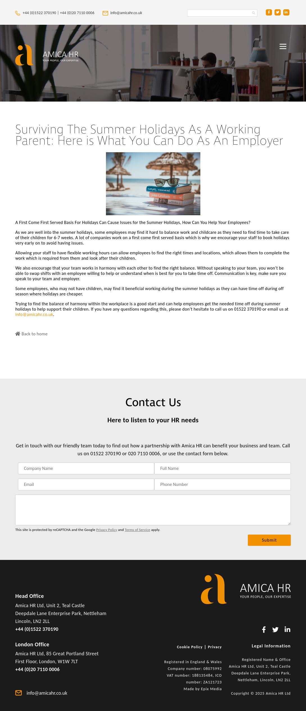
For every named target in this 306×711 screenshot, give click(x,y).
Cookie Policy (190, 647)
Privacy (215, 647)
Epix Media (211, 689)
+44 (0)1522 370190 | (37, 12)
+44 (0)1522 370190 (36, 629)
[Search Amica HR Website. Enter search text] (222, 13)
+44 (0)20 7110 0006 (78, 12)
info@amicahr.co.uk (34, 314)
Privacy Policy (106, 530)
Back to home (31, 334)
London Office (32, 644)
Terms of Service (137, 530)
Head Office (29, 596)
